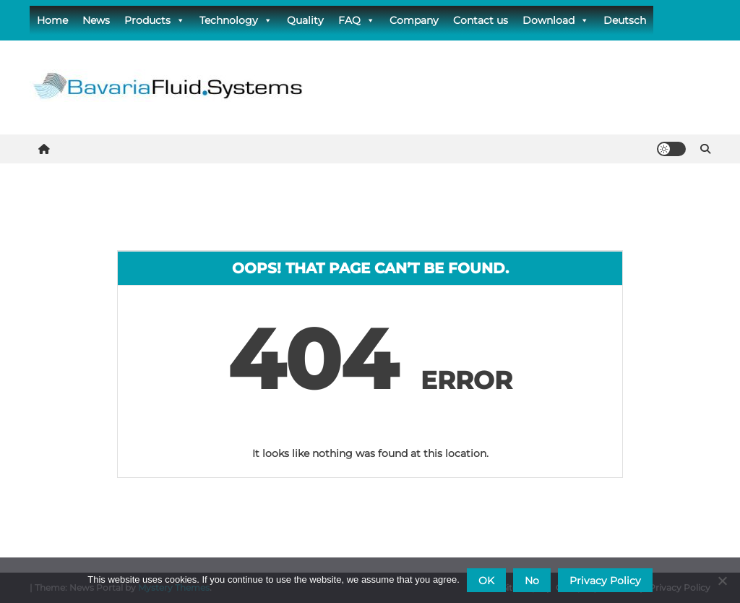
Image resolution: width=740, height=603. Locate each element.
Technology (235, 20)
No (532, 580)
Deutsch (624, 20)
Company (414, 20)
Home (52, 20)
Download (555, 20)
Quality (305, 20)
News (96, 20)
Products (154, 20)
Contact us (480, 20)
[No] (722, 580)
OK (486, 580)
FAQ (356, 20)
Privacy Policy (605, 580)
